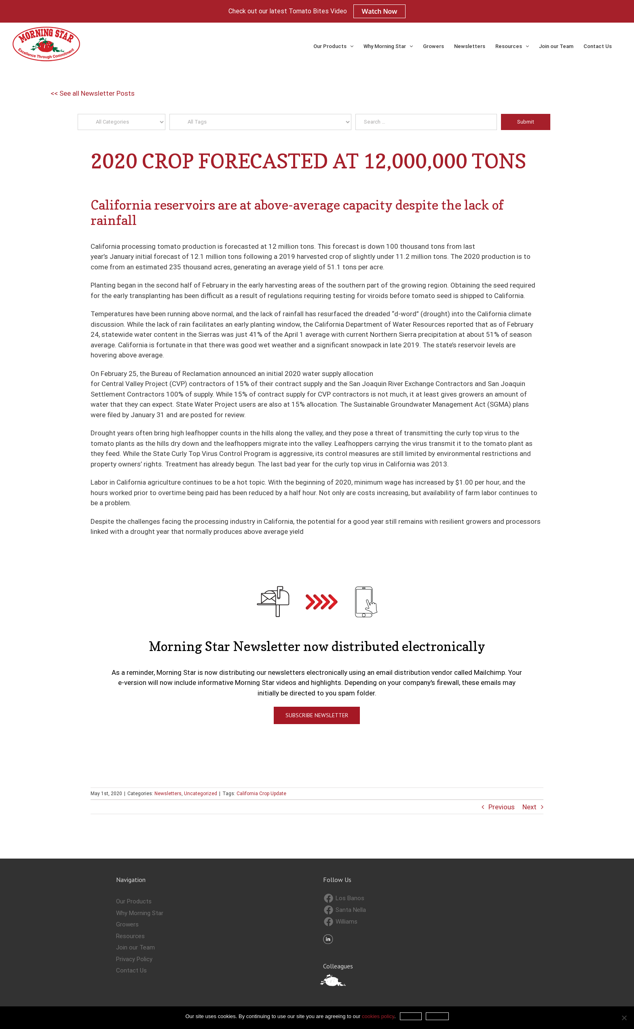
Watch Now (379, 11)
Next (529, 807)
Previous (501, 807)
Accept (411, 1016)
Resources (130, 936)
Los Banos (344, 898)
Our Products (134, 901)
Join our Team (135, 947)
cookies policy (378, 1016)
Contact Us (131, 970)
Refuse (437, 1016)
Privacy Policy (134, 959)
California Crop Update (261, 793)
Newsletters (168, 793)
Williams (340, 921)
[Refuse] (624, 1018)
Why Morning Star (139, 913)
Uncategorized (200, 793)
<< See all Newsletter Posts (93, 93)
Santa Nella (345, 910)
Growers (127, 924)
